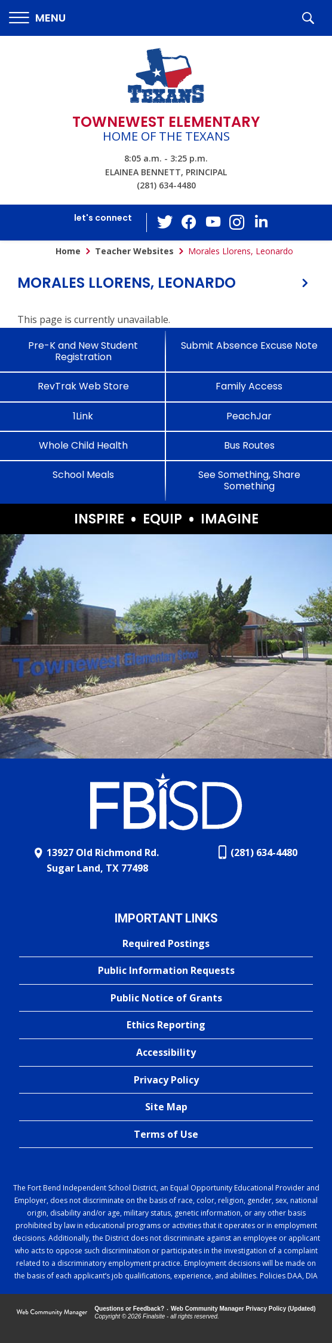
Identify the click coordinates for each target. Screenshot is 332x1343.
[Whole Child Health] (83, 445)
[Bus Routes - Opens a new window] (249, 445)
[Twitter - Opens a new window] (165, 222)
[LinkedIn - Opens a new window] (261, 221)
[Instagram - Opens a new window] (237, 222)
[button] (37, 18)
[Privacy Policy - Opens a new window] (166, 1080)
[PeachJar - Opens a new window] (249, 416)
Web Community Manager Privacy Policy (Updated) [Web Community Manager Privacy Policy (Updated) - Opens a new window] (243, 1308)
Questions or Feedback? (129, 1308)
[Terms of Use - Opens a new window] (166, 1135)
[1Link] (83, 416)
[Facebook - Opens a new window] (189, 222)
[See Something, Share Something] (249, 480)
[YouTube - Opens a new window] (213, 222)
